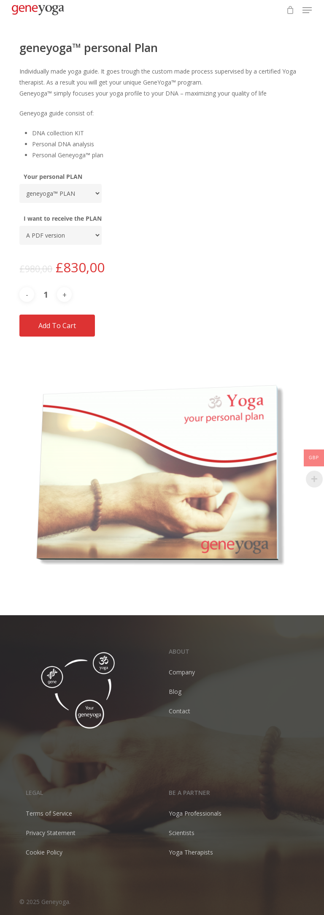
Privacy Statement (51, 833)
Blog (175, 692)
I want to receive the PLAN (63, 218)
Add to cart (57, 325)
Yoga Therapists (191, 852)
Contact (179, 711)
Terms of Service (49, 813)
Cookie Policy (44, 852)
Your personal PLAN (53, 177)
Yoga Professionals (195, 813)
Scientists (181, 833)
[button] (307, 10)
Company (182, 672)
